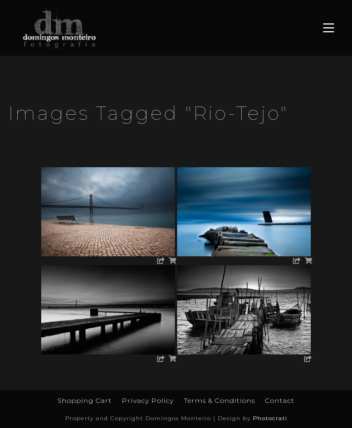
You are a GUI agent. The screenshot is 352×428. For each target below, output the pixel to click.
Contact (280, 400)
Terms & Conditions (219, 400)
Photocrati (270, 418)
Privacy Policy (148, 400)
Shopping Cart (84, 400)
